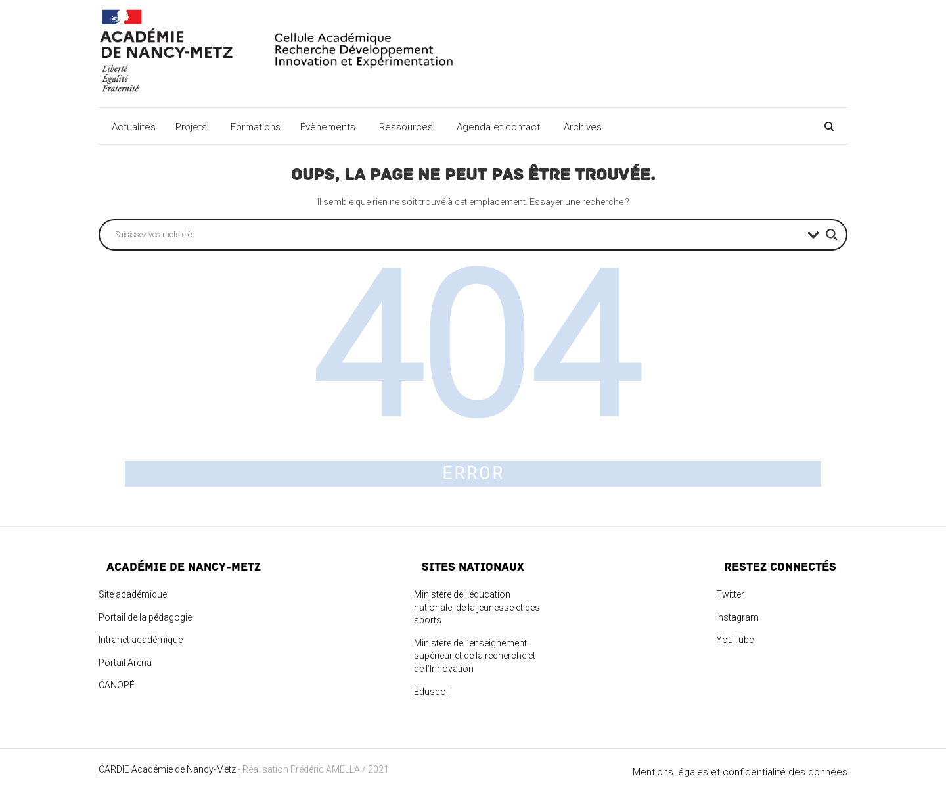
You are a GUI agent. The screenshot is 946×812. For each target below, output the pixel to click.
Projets (193, 127)
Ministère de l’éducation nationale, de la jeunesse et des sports (477, 607)
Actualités (134, 127)
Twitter (730, 594)
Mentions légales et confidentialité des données (740, 772)
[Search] (827, 124)
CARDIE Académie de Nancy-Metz (168, 769)
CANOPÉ (117, 685)
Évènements (329, 127)
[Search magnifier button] (831, 235)
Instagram (737, 617)
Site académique (133, 594)
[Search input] (458, 235)
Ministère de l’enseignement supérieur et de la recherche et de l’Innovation (474, 656)
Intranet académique (141, 639)
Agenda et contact (500, 127)
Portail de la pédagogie (145, 617)
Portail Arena (125, 662)
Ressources (408, 127)
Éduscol (431, 691)
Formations (256, 127)
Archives (585, 127)
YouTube (735, 639)
